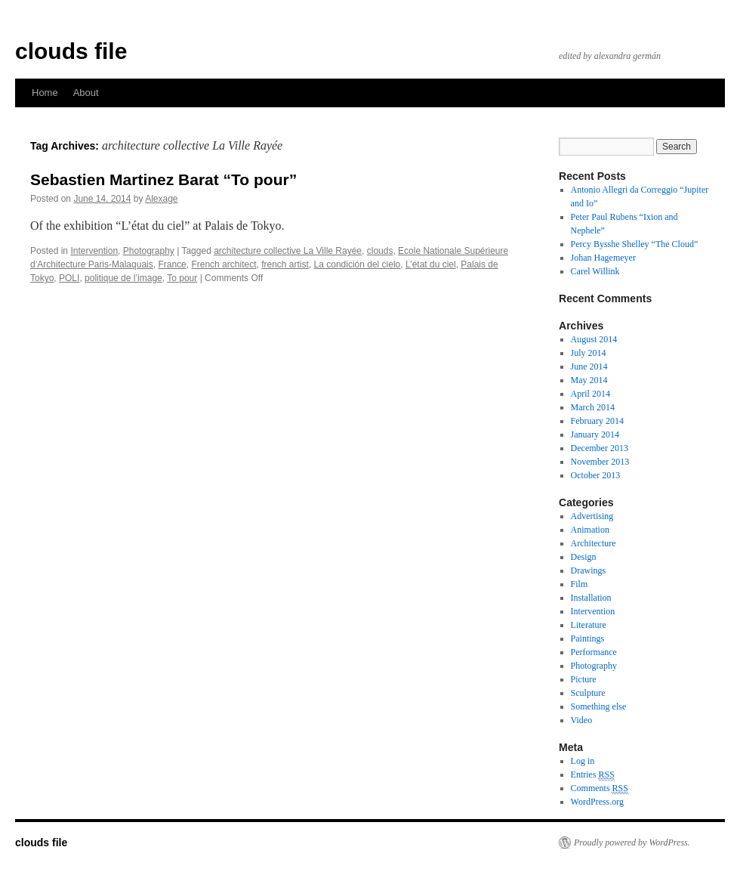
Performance (594, 652)
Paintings (588, 638)
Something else (599, 706)
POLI (69, 278)
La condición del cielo (357, 264)
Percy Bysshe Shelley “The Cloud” (634, 244)
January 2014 (595, 434)
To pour (182, 278)
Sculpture (588, 693)
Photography (148, 251)
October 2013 (596, 475)
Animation (590, 529)
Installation (591, 597)
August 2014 (594, 339)
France (172, 264)
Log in (583, 761)
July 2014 (588, 353)
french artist (285, 264)
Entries (593, 775)
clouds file (71, 51)
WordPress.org (597, 801)
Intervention (94, 251)
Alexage (161, 198)
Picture (584, 679)
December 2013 (599, 448)
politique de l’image (123, 278)
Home (45, 92)
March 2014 (593, 407)
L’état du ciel (430, 264)
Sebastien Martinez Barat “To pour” (163, 179)
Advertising (592, 516)
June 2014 (589, 366)
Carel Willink (595, 271)
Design (584, 557)
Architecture (593, 543)
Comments (599, 788)
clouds (380, 251)
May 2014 (589, 380)
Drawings (588, 570)
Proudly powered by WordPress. (632, 842)
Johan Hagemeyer (603, 257)
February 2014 (597, 421)
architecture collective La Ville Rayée (288, 251)
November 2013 (600, 461)
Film (579, 584)
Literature (588, 625)
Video (582, 720)
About (86, 92)
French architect (223, 264)
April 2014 (590, 393)
